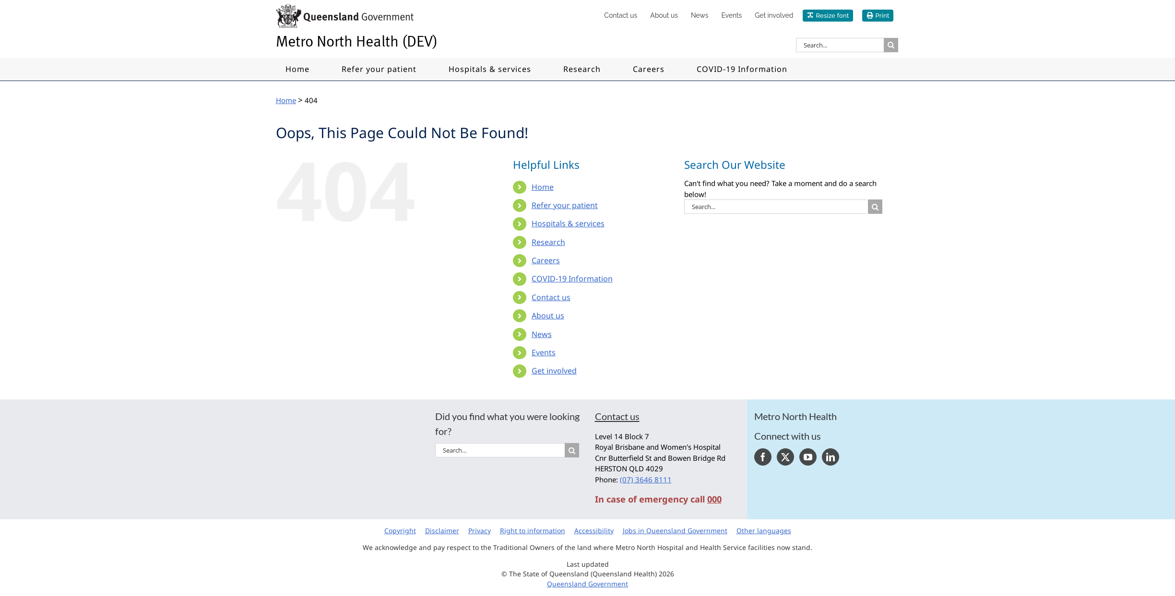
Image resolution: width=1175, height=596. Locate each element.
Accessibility (594, 530)
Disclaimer (442, 530)
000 (714, 499)
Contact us (551, 297)
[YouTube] (808, 457)
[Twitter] (785, 457)
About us (548, 315)
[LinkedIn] (830, 457)
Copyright (400, 530)
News (542, 334)
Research (548, 242)
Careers (546, 260)
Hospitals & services (568, 223)
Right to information (532, 530)
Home (543, 187)
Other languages (763, 530)
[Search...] (840, 45)
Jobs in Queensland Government (675, 530)
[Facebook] (762, 457)
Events (544, 352)
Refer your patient (565, 205)
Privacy (479, 530)
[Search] (891, 45)
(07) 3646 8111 (646, 479)
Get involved (554, 370)
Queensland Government (587, 583)
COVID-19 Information (572, 278)
